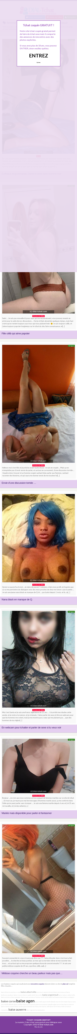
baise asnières (6, 997)
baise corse (8, 1001)
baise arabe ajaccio (21, 1006)
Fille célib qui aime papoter (16, 333)
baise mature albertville (66, 995)
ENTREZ (38, 56)
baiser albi (45, 1006)
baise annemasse (60, 992)
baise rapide (27, 995)
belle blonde (9, 1004)
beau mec (38, 1006)
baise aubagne (69, 997)
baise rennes (18, 995)
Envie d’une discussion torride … (19, 482)
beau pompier (16, 997)
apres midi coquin (41, 1002)
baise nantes (5, 1006)
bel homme (56, 997)
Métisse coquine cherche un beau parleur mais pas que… (32, 973)
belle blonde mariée (54, 1002)
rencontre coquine (37, 984)
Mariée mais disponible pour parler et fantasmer (27, 813)
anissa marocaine (39, 1010)
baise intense (69, 1004)
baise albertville (28, 992)
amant (12, 1006)
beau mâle (61, 1006)
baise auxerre (17, 1009)
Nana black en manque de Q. (17, 599)
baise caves (25, 997)
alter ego (29, 1010)
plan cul (65, 984)
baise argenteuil (50, 994)
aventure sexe (15, 992)
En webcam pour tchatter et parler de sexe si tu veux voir (31, 727)
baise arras (27, 1004)
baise (62, 997)
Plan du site (38, 1027)
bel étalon (64, 1002)
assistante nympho (46, 1004)
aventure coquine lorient (45, 992)
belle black (48, 997)
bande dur (31, 1006)
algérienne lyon (58, 1004)
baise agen (25, 1000)
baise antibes (18, 1004)
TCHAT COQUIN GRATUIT (38, 1020)
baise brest (53, 1006)
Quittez (38, 62)
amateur (10, 995)
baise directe (5, 992)
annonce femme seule (37, 997)
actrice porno (35, 1004)
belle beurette (37, 995)
